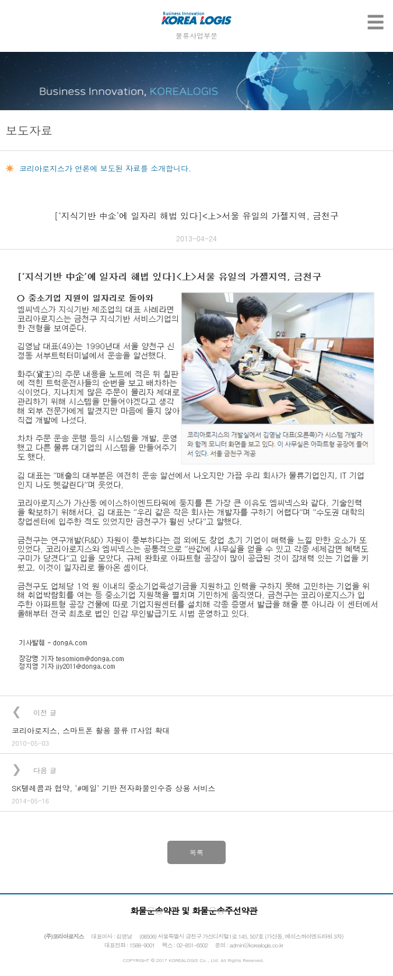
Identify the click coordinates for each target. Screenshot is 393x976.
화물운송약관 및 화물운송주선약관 (193, 910)
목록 (196, 852)
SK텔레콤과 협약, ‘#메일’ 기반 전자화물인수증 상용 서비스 (113, 788)
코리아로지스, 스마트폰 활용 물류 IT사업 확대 (91, 730)
